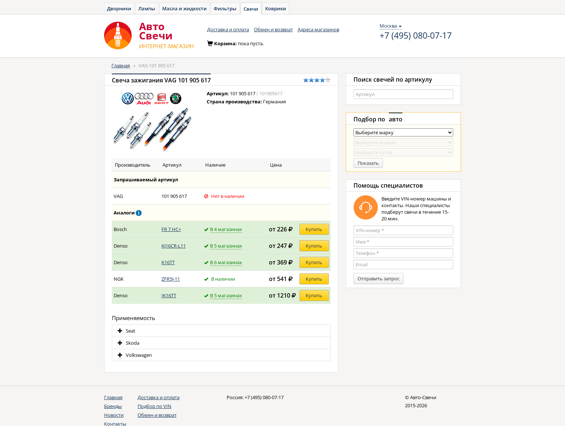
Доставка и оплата (228, 29)
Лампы (146, 8)
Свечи (251, 9)
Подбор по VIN (154, 406)
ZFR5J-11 (170, 279)
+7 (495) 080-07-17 (416, 36)
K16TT (168, 262)
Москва (391, 25)
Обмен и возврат (273, 29)
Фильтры (225, 8)
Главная (120, 65)
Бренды (113, 406)
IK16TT (168, 295)
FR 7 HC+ (171, 229)
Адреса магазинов (318, 29)
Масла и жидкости (184, 8)
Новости (114, 415)
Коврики (275, 8)
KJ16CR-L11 (173, 245)
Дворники (119, 8)
